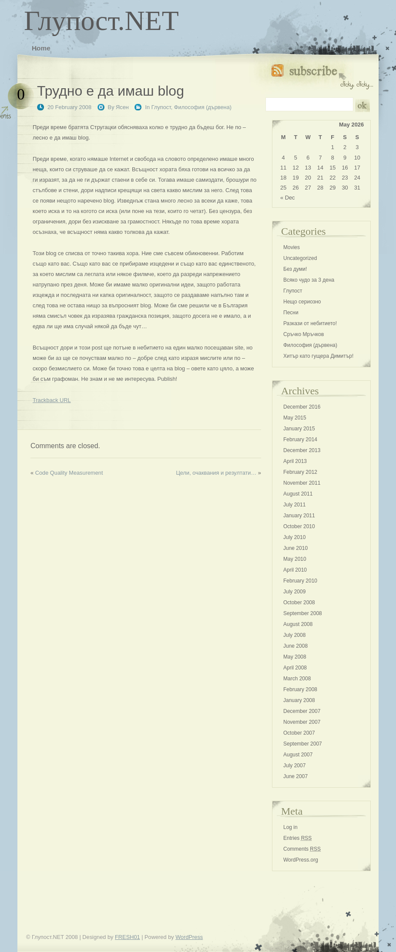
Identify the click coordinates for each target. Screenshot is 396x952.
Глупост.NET (101, 20)
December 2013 (301, 450)
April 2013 (295, 461)
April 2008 (295, 668)
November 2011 (301, 483)
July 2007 (294, 765)
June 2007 (295, 776)
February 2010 (300, 581)
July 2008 (294, 635)
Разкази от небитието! (310, 323)
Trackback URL (52, 400)
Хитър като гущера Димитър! (318, 356)
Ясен (122, 107)
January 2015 (299, 429)
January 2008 (299, 700)
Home (41, 48)
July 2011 (294, 505)
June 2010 (295, 548)
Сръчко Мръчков (303, 334)
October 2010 (299, 526)
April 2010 (295, 570)
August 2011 (297, 494)
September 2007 (302, 744)
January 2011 (299, 516)
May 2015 (294, 418)
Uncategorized (300, 258)
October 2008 (299, 602)
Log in (290, 827)
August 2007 (297, 755)
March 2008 (297, 679)
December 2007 (301, 711)
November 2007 (301, 722)
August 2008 (297, 624)
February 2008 (300, 689)
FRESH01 (127, 937)
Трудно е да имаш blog (110, 91)
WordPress (189, 937)
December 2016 (301, 407)
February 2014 (300, 439)
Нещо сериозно (302, 302)
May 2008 (294, 657)
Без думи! (295, 269)
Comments (302, 849)
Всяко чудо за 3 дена (308, 280)
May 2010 (294, 559)
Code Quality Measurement (69, 472)
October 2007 (299, 733)
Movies (291, 247)
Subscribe (322, 75)
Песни (291, 313)
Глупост (161, 107)
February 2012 (300, 472)
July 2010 (294, 537)
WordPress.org (300, 860)
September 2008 (302, 613)
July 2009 (294, 592)
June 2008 (295, 646)
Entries (297, 838)
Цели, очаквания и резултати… (216, 472)
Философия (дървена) (203, 107)
